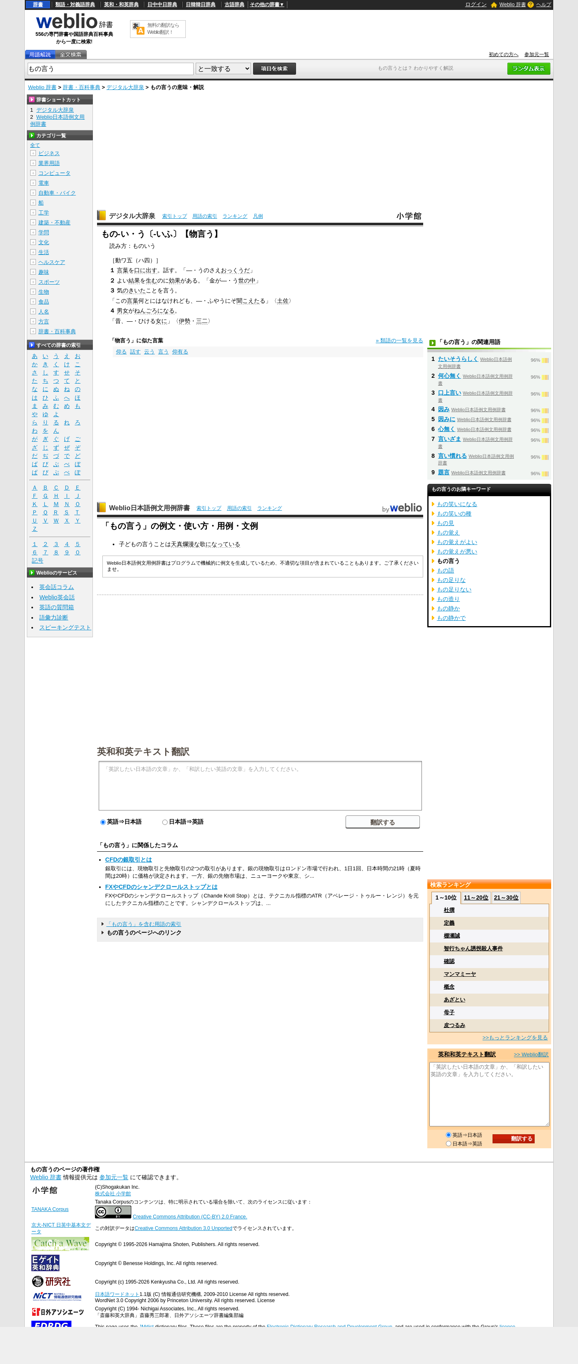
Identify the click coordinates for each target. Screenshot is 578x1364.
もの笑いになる (457, 504)
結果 (134, 280)
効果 (174, 280)
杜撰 (449, 910)
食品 (43, 302)
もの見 (445, 523)
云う (149, 352)
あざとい (454, 999)
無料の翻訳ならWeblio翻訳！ (163, 28)
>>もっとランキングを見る (515, 1037)
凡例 (258, 216)
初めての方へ (504, 54)
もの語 (445, 570)
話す (135, 352)
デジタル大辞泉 (125, 87)
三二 (202, 321)
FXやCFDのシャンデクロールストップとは (161, 886)
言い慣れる (452, 455)
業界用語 (49, 163)
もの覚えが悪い (457, 551)
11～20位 (476, 897)
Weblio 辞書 (513, 4)
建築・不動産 (54, 222)
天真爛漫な (185, 544)
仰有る (180, 352)
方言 (43, 321)
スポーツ (49, 282)
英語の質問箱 (56, 607)
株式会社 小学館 (113, 1194)
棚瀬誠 (452, 936)
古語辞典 (234, 4)
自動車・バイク (57, 193)
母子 (449, 1012)
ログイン (476, 4)
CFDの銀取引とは (128, 859)
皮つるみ (454, 1025)
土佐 (283, 300)
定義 (449, 923)
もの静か (448, 608)
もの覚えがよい (457, 542)
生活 (43, 252)
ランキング (235, 216)
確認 (449, 961)
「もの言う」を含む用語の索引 (143, 924)
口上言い (449, 392)
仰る (121, 352)
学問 (43, 232)
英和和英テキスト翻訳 (143, 751)
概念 (449, 987)
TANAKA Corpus (50, 1209)
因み (444, 409)
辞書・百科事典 (81, 87)
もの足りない (454, 589)
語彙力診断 (53, 617)
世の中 (247, 280)
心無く (446, 429)
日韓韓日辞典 (201, 4)
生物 (43, 292)
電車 (43, 183)
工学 (43, 213)
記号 (37, 561)
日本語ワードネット (117, 1294)
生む (151, 280)
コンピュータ (54, 173)
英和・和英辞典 (121, 4)
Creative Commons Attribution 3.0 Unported (183, 1228)
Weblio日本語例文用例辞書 (149, 507)
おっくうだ (235, 270)
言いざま (449, 439)
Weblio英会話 (57, 597)
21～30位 (506, 897)
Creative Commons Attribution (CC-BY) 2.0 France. (190, 1217)
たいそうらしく (458, 359)
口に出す (145, 270)
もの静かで (451, 618)
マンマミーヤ (460, 974)
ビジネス (49, 153)
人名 (43, 312)
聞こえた (248, 300)
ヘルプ (543, 4)
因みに (446, 419)
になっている (223, 544)
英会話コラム (56, 587)
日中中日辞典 (162, 4)
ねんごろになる (154, 310)
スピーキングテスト (65, 627)
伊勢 (184, 321)
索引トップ (174, 216)
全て (35, 145)
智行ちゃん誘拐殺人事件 (473, 948)
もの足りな (451, 580)
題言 (444, 472)
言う (163, 352)
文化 (43, 242)
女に (161, 321)
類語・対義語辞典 (75, 4)
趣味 (43, 272)
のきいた (134, 290)
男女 (122, 310)
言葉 (122, 270)
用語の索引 (204, 216)
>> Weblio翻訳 (531, 1054)
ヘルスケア (51, 262)
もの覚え (448, 532)
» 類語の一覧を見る (399, 340)
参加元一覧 (536, 54)
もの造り (448, 599)
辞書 (38, 4)
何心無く (449, 375)
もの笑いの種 (454, 513)
